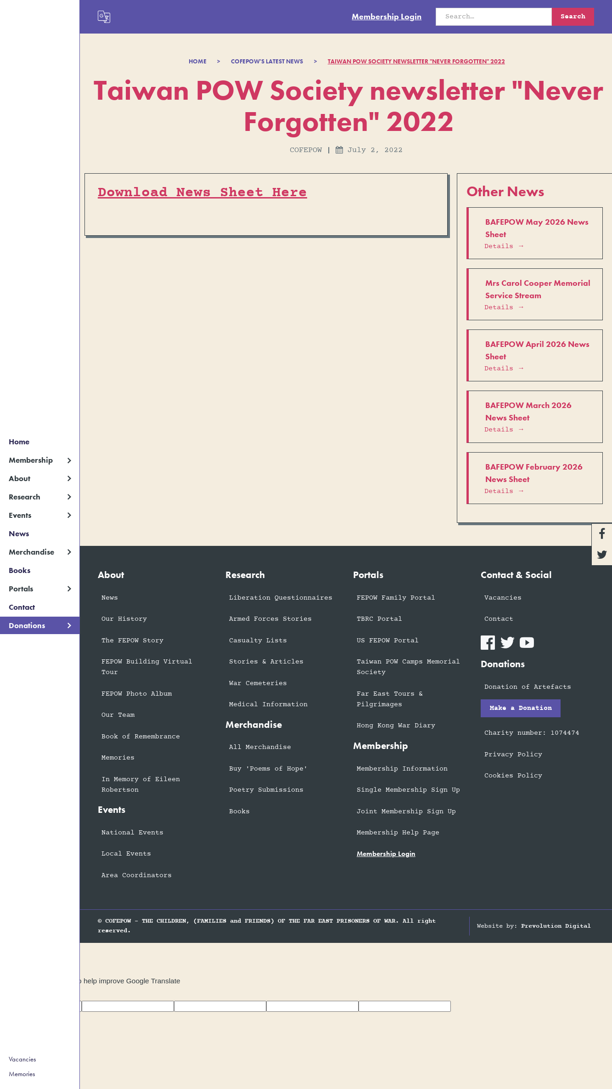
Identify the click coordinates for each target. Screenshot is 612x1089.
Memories (22, 1073)
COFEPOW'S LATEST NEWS (267, 61)
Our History (124, 619)
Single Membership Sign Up (408, 790)
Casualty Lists (258, 641)
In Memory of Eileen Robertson (140, 785)
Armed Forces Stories (270, 619)
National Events (132, 833)
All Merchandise (260, 747)
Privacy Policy (513, 755)
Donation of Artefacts (527, 687)
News (19, 533)
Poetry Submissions (266, 790)
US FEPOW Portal (388, 641)
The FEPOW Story (132, 641)
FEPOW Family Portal (396, 598)
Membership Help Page (398, 833)
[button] (39, 460)
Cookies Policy (513, 776)
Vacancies (22, 1059)
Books (19, 570)
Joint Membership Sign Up (406, 812)
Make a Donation (521, 708)
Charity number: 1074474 (531, 733)
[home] (39, 12)
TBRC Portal (379, 619)
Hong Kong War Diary (396, 726)
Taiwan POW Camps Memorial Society (408, 667)
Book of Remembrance (140, 737)
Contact (22, 607)
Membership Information (402, 769)
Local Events (126, 854)
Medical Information (268, 704)
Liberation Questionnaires (280, 598)
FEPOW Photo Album (136, 694)
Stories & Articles (266, 662)
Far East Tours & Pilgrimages (390, 699)
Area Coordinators (136, 875)
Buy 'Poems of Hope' (268, 769)
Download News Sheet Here (202, 192)
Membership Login (386, 16)
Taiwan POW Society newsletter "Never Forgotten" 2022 (416, 61)
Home (19, 442)
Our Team (118, 715)
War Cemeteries (258, 683)
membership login (386, 853)
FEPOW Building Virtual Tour (146, 667)
